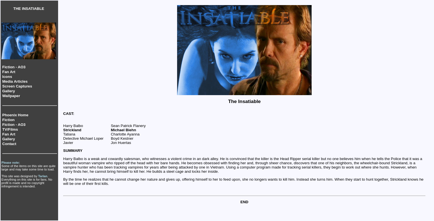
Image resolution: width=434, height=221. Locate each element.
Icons (7, 77)
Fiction (8, 120)
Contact (9, 144)
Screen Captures (17, 86)
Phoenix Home (15, 115)
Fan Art (8, 72)
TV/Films (10, 129)
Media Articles (15, 81)
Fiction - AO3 (13, 67)
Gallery (8, 91)
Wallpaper (11, 96)
